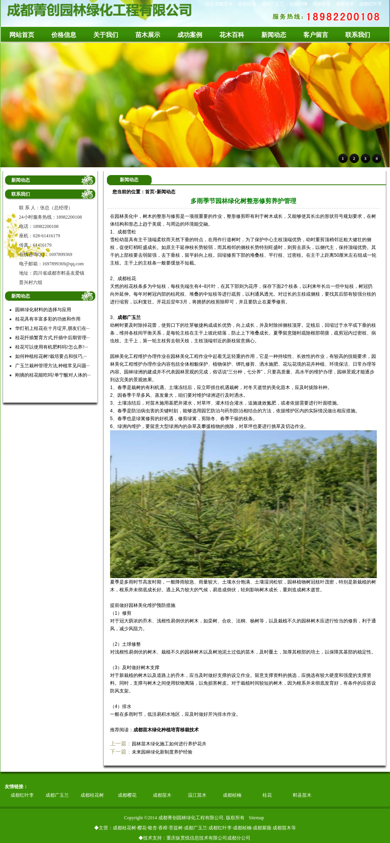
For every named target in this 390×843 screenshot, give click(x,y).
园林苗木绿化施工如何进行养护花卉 (169, 744)
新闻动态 (166, 192)
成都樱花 (127, 795)
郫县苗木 (302, 795)
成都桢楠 (232, 795)
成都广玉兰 (129, 317)
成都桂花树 (92, 795)
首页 (149, 192)
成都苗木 (162, 795)
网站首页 (21, 35)
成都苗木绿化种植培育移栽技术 (166, 730)
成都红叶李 (22, 795)
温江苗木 (197, 795)
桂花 (267, 795)
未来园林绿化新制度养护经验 (162, 752)
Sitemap (256, 817)
